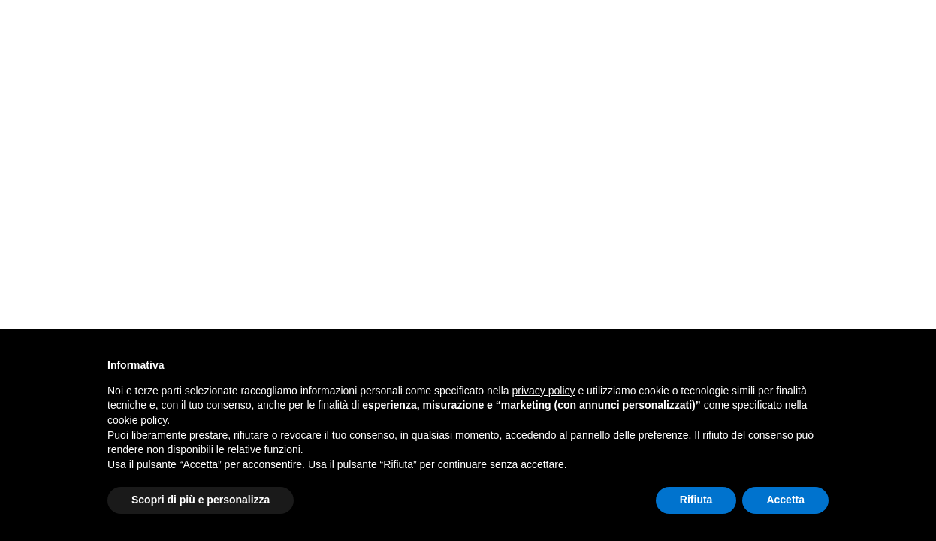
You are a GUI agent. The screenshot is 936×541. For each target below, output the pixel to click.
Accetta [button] (785, 500)
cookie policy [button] (137, 420)
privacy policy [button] (543, 391)
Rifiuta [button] (696, 500)
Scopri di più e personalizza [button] (200, 500)
